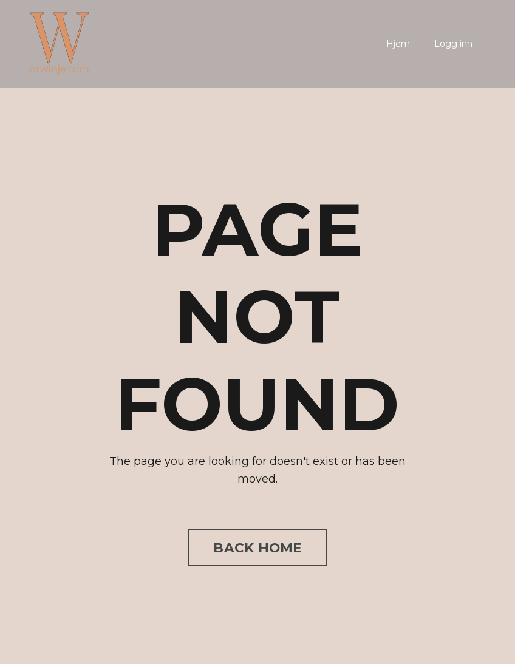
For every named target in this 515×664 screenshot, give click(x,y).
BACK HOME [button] (257, 547)
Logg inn (453, 43)
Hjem (398, 43)
